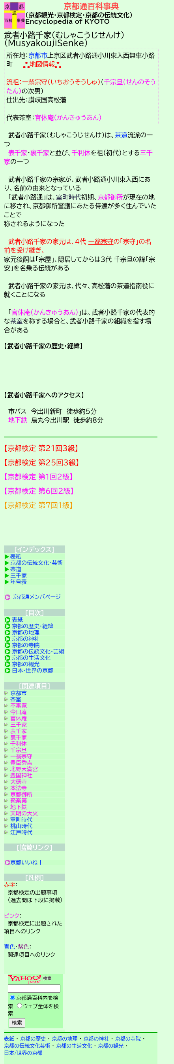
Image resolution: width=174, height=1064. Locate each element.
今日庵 (18, 712)
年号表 (18, 582)
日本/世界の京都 (23, 1053)
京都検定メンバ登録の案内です (80, 529)
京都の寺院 (25, 645)
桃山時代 (21, 826)
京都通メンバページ (37, 597)
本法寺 (18, 788)
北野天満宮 (24, 769)
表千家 (17, 153)
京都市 (37, 55)
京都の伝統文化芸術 (27, 1046)
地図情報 (42, 64)
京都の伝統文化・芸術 (36, 563)
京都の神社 (25, 639)
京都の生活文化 (31, 658)
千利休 (80, 153)
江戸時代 (21, 832)
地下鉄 (17, 420)
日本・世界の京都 (32, 670)
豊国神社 (21, 775)
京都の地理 (25, 632)
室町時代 (68, 197)
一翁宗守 (101, 241)
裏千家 (39, 153)
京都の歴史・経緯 (32, 626)
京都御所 (110, 197)
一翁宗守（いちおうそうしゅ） (61, 82)
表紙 (15, 556)
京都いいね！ (26, 862)
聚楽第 (18, 801)
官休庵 (18, 718)
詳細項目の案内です (80, 370)
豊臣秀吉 (21, 763)
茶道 (121, 135)
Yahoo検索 (34, 1002)
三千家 (18, 575)
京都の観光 (25, 664)
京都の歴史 (33, 1038)
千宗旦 (18, 750)
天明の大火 (24, 813)
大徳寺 (18, 782)
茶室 (16, 321)
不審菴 (18, 706)
